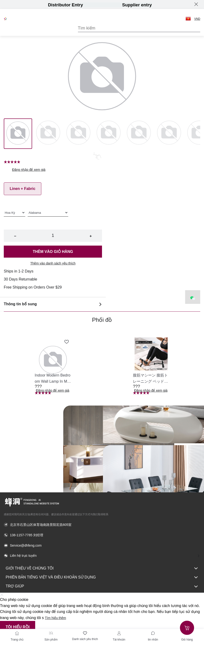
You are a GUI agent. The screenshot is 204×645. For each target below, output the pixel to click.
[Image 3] (108, 133)
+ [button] (90, 236)
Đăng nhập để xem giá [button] (28, 170)
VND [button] (197, 19)
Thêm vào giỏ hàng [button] (53, 252)
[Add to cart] (187, 628)
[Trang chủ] (17, 633)
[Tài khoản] (119, 633)
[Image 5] (169, 133)
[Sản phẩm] (51, 633)
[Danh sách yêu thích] (85, 633)
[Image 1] (48, 133)
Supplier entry (137, 4)
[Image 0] (18, 133)
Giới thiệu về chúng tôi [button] (102, 568)
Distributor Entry (65, 4)
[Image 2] (78, 133)
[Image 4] (139, 133)
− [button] (15, 236)
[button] (188, 18)
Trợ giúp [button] (102, 586)
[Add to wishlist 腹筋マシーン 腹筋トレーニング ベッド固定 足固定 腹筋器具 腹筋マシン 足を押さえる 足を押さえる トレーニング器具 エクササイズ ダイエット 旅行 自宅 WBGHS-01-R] (164, 341)
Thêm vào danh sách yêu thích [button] (52, 263)
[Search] (139, 28)
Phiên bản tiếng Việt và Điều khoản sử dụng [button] (102, 577)
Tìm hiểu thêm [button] (55, 618)
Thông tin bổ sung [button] (53, 304)
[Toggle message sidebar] (153, 633)
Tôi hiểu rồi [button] (18, 627)
